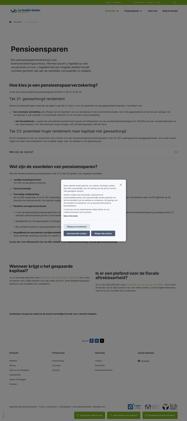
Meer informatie (71, 216)
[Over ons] (152, 10)
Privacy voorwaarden (48, 407)
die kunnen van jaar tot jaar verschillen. (59, 281)
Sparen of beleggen (17, 379)
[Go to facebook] (92, 340)
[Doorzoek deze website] (175, 2)
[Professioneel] (130, 10)
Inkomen (55, 370)
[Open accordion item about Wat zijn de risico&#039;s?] (93, 152)
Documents (100, 365)
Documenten (139, 2)
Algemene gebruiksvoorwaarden (23, 407)
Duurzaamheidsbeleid (82, 407)
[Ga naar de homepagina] (35, 11)
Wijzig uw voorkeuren (77, 227)
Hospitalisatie (15, 375)
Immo (108, 2)
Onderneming (58, 361)
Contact (98, 361)
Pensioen (13, 384)
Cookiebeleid (64, 407)
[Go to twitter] (102, 340)
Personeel (56, 365)
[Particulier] (109, 10)
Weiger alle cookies (103, 233)
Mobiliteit (13, 361)
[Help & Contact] (169, 10)
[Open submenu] (117, 11)
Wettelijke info (99, 407)
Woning (12, 365)
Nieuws (150, 2)
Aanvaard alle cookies (76, 233)
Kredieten (117, 2)
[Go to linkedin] (97, 340)
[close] (120, 184)
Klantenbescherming (103, 370)
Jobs (158, 2)
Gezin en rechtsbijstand (19, 370)
